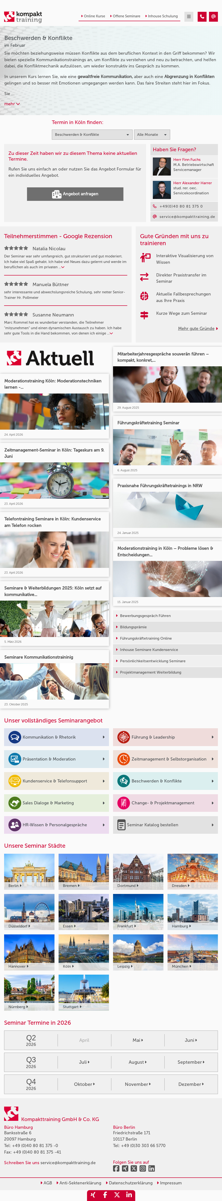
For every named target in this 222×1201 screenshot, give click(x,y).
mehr (12, 103)
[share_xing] (93, 1195)
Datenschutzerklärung (129, 1183)
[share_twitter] (117, 1195)
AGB (46, 1183)
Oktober (84, 1084)
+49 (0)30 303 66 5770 (143, 1145)
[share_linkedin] (129, 1195)
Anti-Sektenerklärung (78, 1183)
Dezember (191, 1084)
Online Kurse (93, 16)
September (191, 1062)
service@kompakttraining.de (68, 1162)
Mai (138, 1040)
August (138, 1062)
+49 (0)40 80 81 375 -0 (35, 1145)
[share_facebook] (105, 1195)
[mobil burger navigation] (188, 17)
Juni (191, 1040)
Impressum (169, 1183)
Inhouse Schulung (161, 16)
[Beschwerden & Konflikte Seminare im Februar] (202, 17)
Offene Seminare (125, 16)
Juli (84, 1062)
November (138, 1084)
